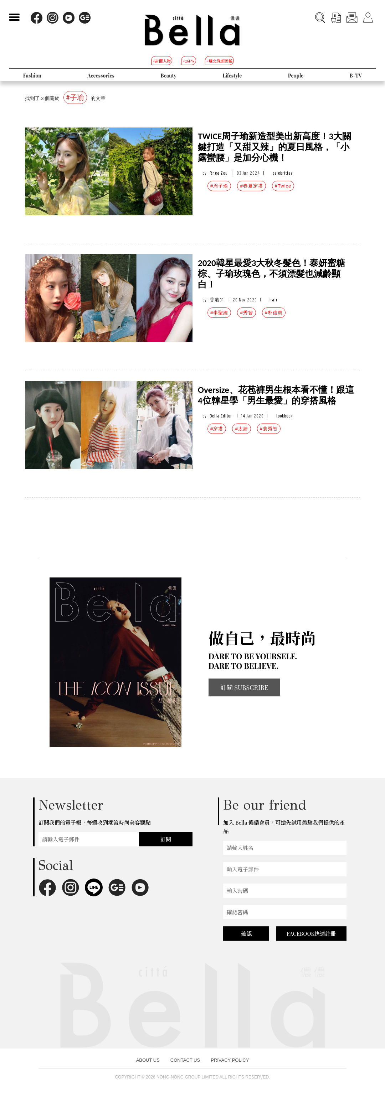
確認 (246, 933)
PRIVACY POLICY (230, 1060)
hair (274, 299)
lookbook (284, 416)
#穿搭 (216, 428)
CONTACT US (185, 1060)
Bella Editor (221, 416)
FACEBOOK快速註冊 (311, 933)
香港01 (217, 299)
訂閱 (165, 839)
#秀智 (246, 312)
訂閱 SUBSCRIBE (244, 687)
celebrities (282, 173)
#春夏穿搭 (251, 186)
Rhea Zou (219, 173)
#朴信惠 (274, 312)
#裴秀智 (269, 428)
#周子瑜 (219, 186)
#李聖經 (219, 312)
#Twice (283, 186)
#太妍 (241, 428)
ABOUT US (148, 1060)
